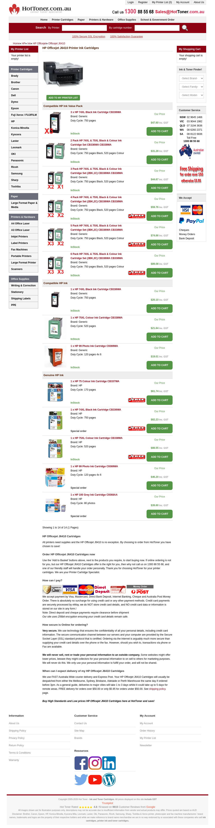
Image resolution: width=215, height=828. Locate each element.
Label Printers (19, 243)
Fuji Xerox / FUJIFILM (24, 114)
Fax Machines (19, 249)
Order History (147, 730)
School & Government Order (157, 19)
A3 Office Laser (20, 230)
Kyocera (16, 134)
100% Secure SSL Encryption (88, 36)
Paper (81, 19)
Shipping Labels (21, 298)
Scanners (16, 269)
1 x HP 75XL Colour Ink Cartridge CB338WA (97, 317)
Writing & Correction (23, 285)
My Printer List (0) (162, 2)
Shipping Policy (17, 730)
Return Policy (16, 745)
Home (44, 19)
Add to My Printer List (63, 97)
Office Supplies (127, 19)
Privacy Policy (17, 738)
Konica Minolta (20, 127)
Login (131, 2)
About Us (199, 2)
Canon (15, 88)
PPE (13, 305)
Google (150, 806)
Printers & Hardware (101, 19)
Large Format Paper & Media (24, 205)
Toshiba (16, 186)
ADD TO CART (159, 131)
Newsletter (146, 745)
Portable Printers (21, 256)
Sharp (14, 180)
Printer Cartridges (62, 19)
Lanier (15, 141)
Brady (14, 75)
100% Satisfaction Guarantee (126, 36)
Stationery (17, 292)
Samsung (16, 173)
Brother (15, 82)
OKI (13, 154)
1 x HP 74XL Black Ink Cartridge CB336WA (96, 289)
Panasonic (17, 160)
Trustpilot (107, 803)
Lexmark (16, 147)
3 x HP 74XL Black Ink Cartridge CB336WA (96, 112)
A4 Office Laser (20, 223)
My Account (182, 2)
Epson (15, 108)
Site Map (79, 730)
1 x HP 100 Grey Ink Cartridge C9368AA (94, 494)
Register (143, 2)
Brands (78, 738)
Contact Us (80, 723)
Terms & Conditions (20, 752)
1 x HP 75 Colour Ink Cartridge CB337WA (95, 381)
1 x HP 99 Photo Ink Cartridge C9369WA (94, 346)
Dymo (14, 101)
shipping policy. (157, 688)
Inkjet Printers (19, 236)
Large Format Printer (23, 262)
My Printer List (148, 738)
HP (13, 121)
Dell (13, 95)
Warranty (14, 760)
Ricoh (14, 167)
